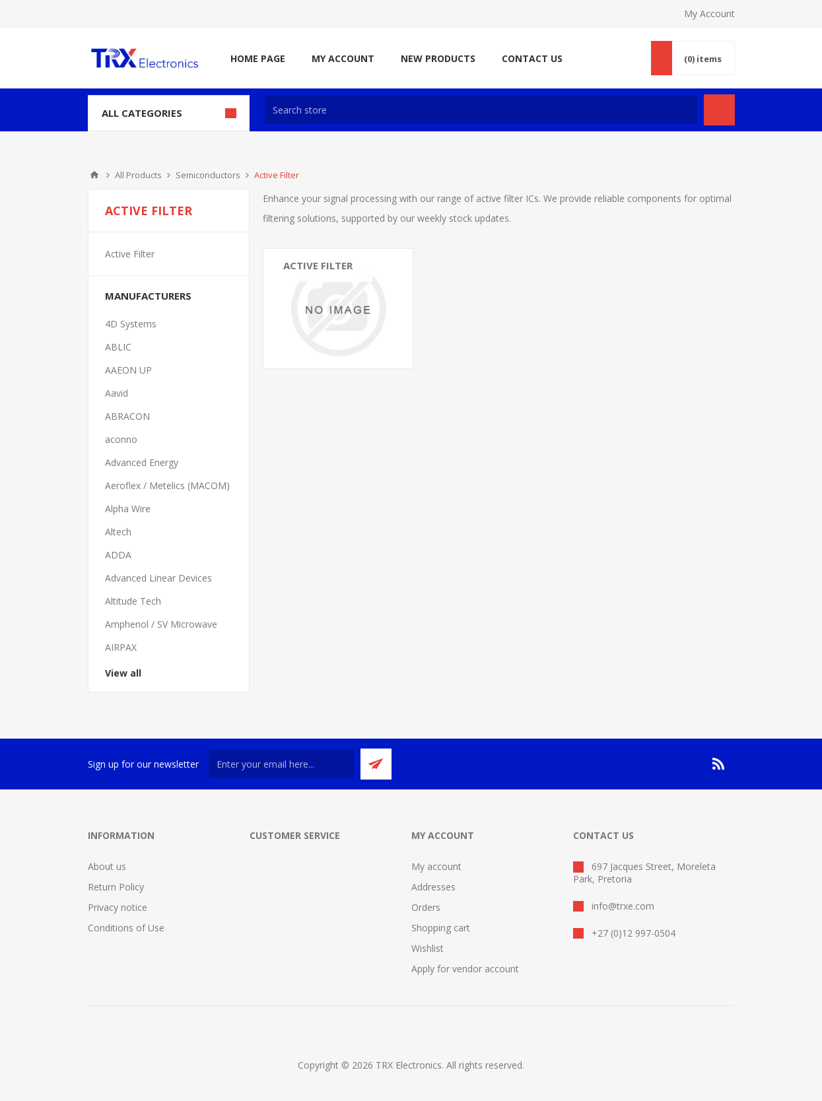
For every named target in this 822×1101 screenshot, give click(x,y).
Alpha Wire (128, 508)
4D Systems (130, 323)
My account (436, 866)
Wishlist (427, 948)
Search (719, 109)
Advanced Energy (141, 462)
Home (94, 174)
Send (376, 764)
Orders (425, 907)
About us (107, 866)
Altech (118, 531)
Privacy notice (117, 907)
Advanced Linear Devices (158, 578)
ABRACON (127, 416)
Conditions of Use (126, 927)
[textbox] (481, 110)
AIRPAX (121, 647)
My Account (709, 13)
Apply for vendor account (465, 968)
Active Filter (318, 265)
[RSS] (719, 763)
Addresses (433, 887)
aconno (121, 439)
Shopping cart (440, 927)
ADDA (118, 555)
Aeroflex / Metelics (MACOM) (167, 485)
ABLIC (118, 347)
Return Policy (116, 887)
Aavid (116, 393)
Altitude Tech (133, 601)
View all (123, 673)
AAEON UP (128, 370)
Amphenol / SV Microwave (161, 624)
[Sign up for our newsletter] (281, 764)
